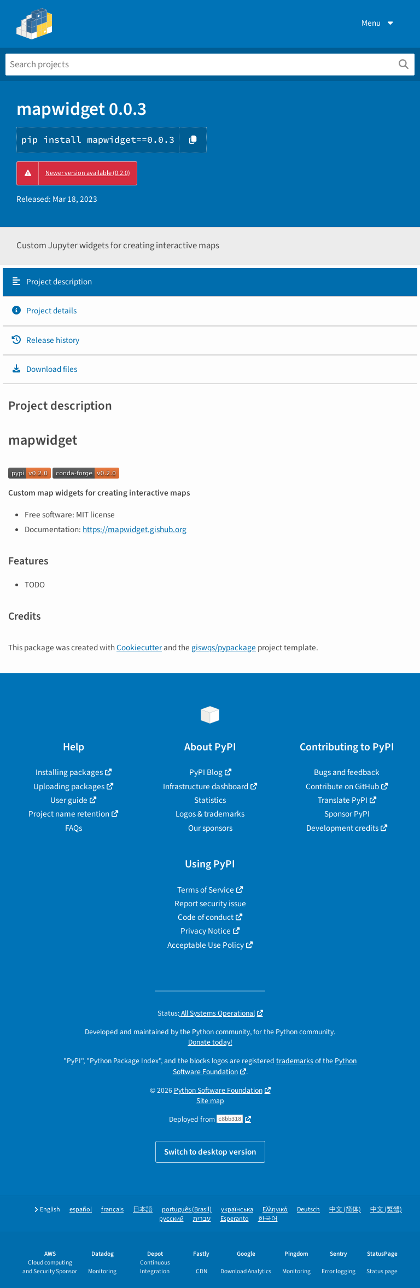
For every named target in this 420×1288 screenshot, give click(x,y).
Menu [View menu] (378, 23)
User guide (69, 800)
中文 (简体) (345, 1209)
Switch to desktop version (210, 1152)
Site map (210, 1100)
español (80, 1209)
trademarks (294, 1061)
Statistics (210, 800)
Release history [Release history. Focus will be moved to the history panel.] (45, 340)
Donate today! (210, 1042)
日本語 (143, 1209)
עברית (202, 1218)
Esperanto (234, 1218)
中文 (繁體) (386, 1209)
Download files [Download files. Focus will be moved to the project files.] (44, 369)
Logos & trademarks (210, 814)
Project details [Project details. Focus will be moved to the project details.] (44, 311)
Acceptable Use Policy (205, 945)
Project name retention (68, 814)
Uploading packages (68, 786)
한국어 (268, 1218)
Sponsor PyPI (347, 814)
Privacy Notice (205, 931)
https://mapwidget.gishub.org (134, 529)
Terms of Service (205, 890)
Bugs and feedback (347, 772)
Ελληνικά (275, 1209)
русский (171, 1218)
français (112, 1209)
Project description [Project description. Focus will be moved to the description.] (51, 282)
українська (237, 1209)
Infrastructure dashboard (205, 786)
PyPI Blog (206, 772)
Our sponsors (210, 828)
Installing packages (69, 772)
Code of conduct (206, 917)
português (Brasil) (187, 1209)
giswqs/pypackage (223, 648)
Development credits (342, 828)
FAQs (73, 828)
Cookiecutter (139, 648)
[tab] (210, 282)
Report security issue (210, 903)
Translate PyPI (343, 800)
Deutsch (308, 1209)
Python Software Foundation (218, 1090)
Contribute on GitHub (342, 786)
